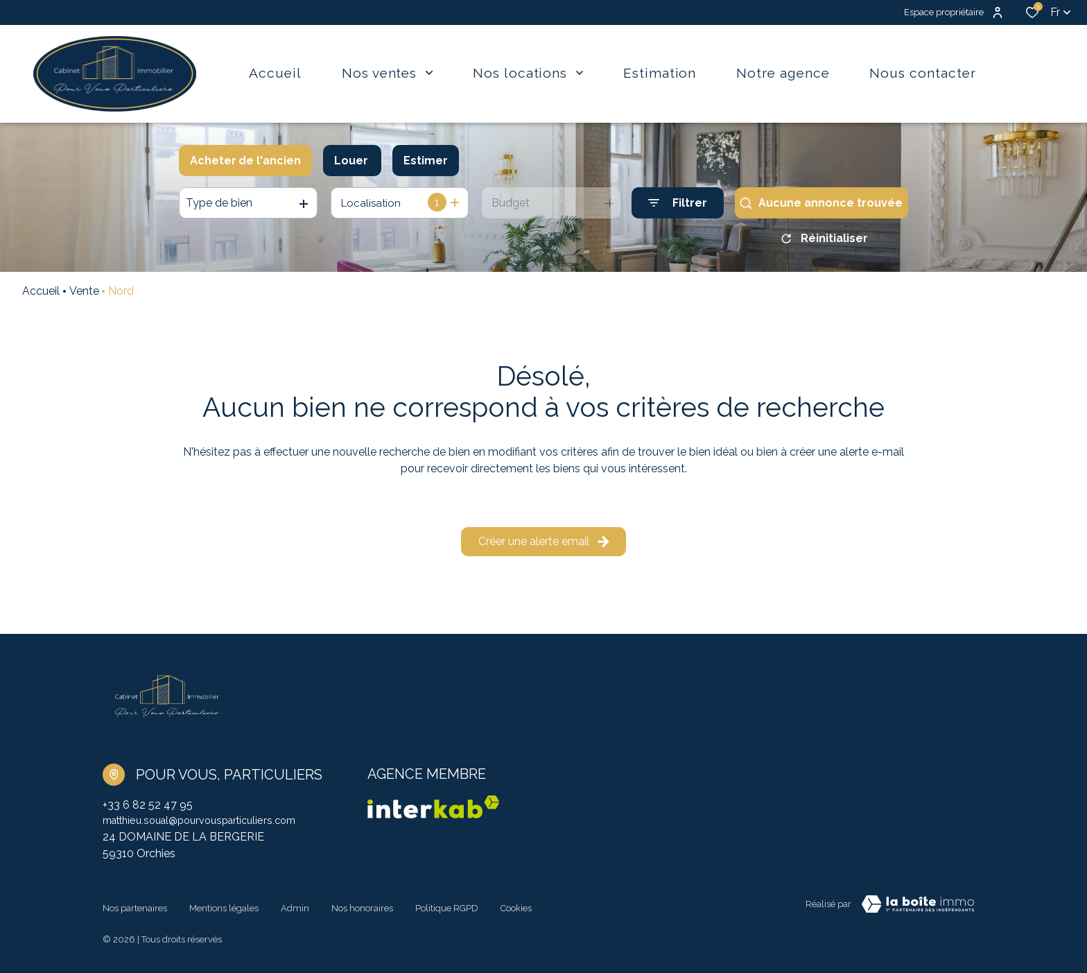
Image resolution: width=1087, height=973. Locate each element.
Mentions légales (224, 908)
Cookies (516, 908)
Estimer (425, 160)
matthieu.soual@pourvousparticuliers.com (210, 826)
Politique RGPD (446, 908)
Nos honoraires (362, 908)
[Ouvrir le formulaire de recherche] (678, 202)
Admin (295, 908)
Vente (84, 295)
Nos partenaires (135, 908)
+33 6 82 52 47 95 (148, 809)
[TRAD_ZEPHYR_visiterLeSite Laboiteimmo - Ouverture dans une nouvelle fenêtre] (917, 911)
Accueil (41, 295)
